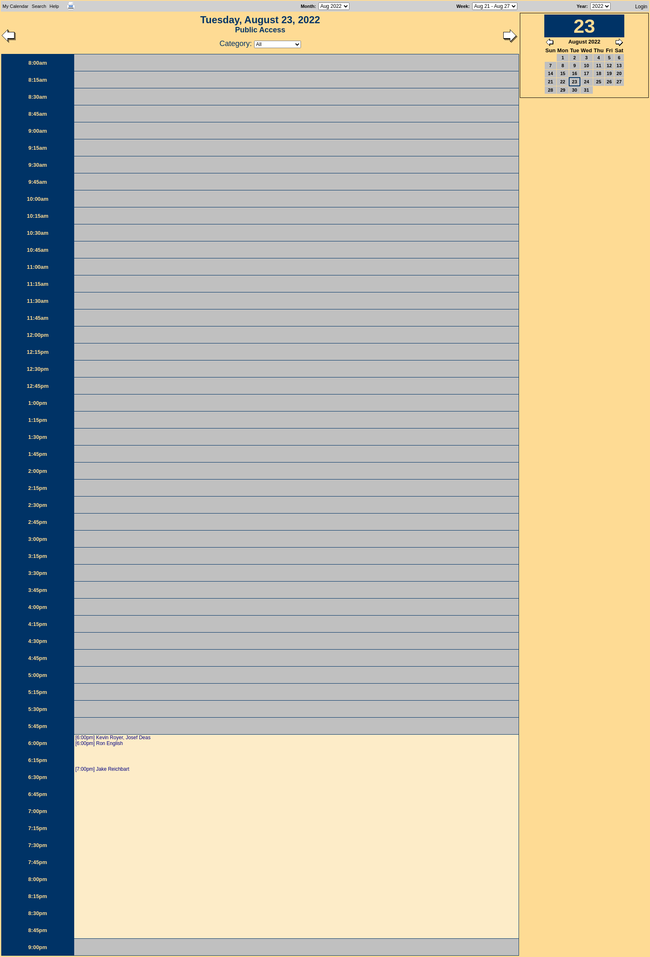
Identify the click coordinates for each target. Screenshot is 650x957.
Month (307, 6)
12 (609, 65)
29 (562, 90)
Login (641, 7)
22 (562, 81)
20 (618, 73)
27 (618, 81)
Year (581, 6)
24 (586, 81)
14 (550, 73)
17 (586, 73)
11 (598, 65)
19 (609, 73)
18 (598, 73)
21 (550, 81)
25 (598, 81)
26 (609, 81)
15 (562, 73)
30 (574, 90)
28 (550, 90)
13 (618, 65)
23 (574, 81)
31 (586, 90)
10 (586, 65)
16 (574, 73)
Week (462, 6)
